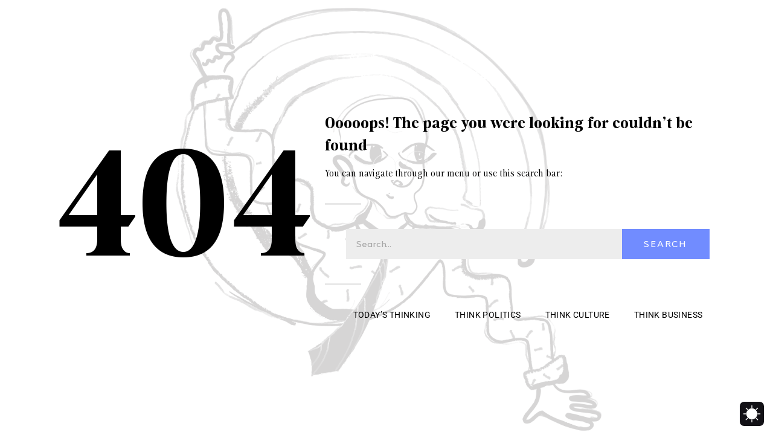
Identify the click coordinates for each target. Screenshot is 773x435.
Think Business (668, 315)
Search (665, 244)
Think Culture (577, 315)
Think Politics (488, 315)
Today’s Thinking (392, 315)
